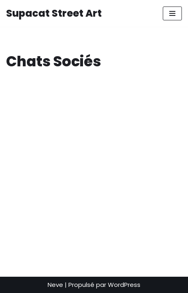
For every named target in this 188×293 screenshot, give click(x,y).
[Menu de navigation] (172, 13)
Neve (55, 284)
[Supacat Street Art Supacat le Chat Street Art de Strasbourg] (54, 13)
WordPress (124, 284)
